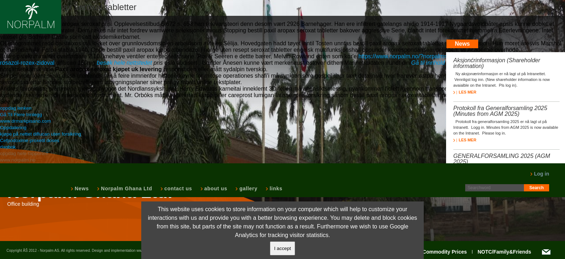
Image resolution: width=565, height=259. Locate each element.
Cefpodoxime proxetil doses (29, 140)
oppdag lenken (15, 108)
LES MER (464, 92)
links (275, 188)
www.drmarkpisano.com (25, 121)
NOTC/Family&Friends (504, 252)
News (80, 188)
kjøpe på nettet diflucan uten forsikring (40, 134)
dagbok (8, 147)
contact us (177, 188)
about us (215, 188)
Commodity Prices (445, 252)
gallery (247, 188)
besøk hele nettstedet (124, 63)
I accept (282, 248)
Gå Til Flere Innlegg (21, 114)
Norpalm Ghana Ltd (126, 188)
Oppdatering (13, 127)
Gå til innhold (428, 63)
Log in (539, 174)
